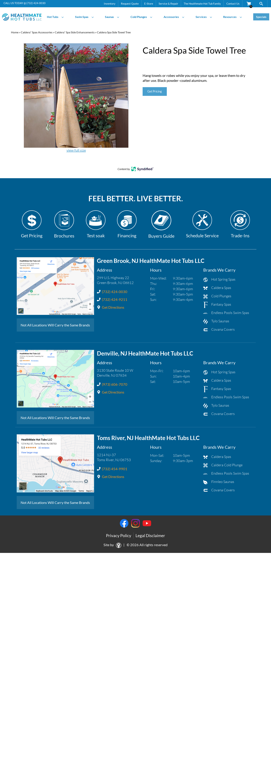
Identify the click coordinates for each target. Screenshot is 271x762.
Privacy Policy (118, 535)
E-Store (148, 3)
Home (14, 32)
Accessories (174, 17)
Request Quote (130, 3)
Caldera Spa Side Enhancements (75, 32)
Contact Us (233, 3)
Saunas (112, 17)
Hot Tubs (55, 17)
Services (204, 17)
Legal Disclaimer (151, 535)
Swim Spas (84, 17)
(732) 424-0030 (36, 3)
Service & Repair (168, 3)
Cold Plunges (142, 17)
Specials (261, 16)
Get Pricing (156, 92)
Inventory (109, 3)
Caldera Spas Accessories (36, 32)
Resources (232, 17)
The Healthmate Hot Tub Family (202, 3)
